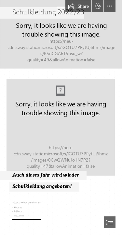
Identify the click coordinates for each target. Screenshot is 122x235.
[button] (78, 6)
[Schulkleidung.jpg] (61, 131)
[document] (61, 117)
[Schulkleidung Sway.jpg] (61, 34)
